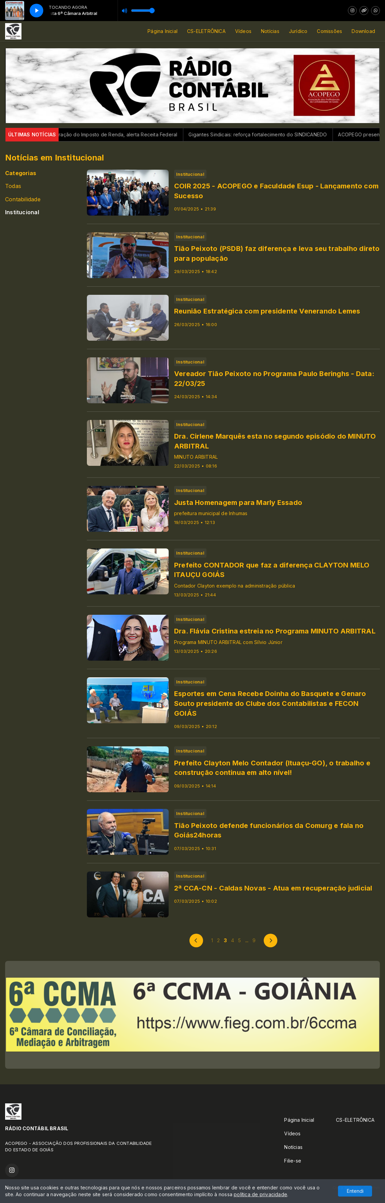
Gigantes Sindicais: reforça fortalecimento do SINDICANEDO (269, 134)
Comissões (329, 31)
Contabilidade (23, 199)
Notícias (270, 31)
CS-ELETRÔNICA (206, 31)
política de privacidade (260, 1194)
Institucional (22, 212)
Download (363, 31)
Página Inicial (163, 31)
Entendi (355, 1191)
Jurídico (298, 31)
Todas (13, 186)
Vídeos (243, 31)
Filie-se (292, 1161)
